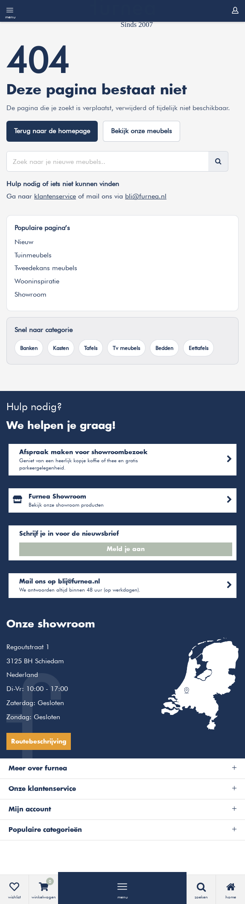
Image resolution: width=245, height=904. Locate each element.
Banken (29, 347)
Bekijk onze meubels (141, 131)
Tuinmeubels (33, 255)
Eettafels (198, 347)
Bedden (164, 347)
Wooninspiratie (37, 281)
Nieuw (24, 242)
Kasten (61, 347)
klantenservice (55, 196)
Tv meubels (126, 347)
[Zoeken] (218, 161)
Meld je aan (126, 549)
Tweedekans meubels (46, 268)
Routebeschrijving (38, 742)
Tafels (90, 347)
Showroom (31, 294)
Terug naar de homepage (52, 131)
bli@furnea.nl (145, 196)
